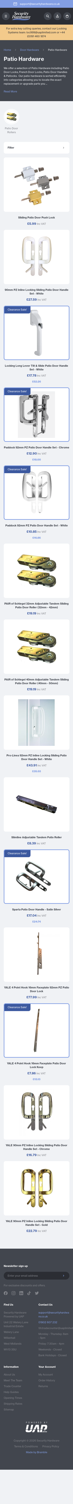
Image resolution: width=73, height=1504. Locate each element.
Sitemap (9, 1409)
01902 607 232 (47, 1322)
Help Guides (11, 1392)
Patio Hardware (57, 49)
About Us (9, 1374)
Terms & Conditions (26, 1446)
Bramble (42, 1452)
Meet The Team (13, 1380)
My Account (45, 1374)
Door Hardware (29, 49)
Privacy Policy (50, 1446)
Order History (46, 1380)
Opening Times (13, 1397)
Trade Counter (12, 1386)
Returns (43, 1386)
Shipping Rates (13, 1403)
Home (7, 49)
